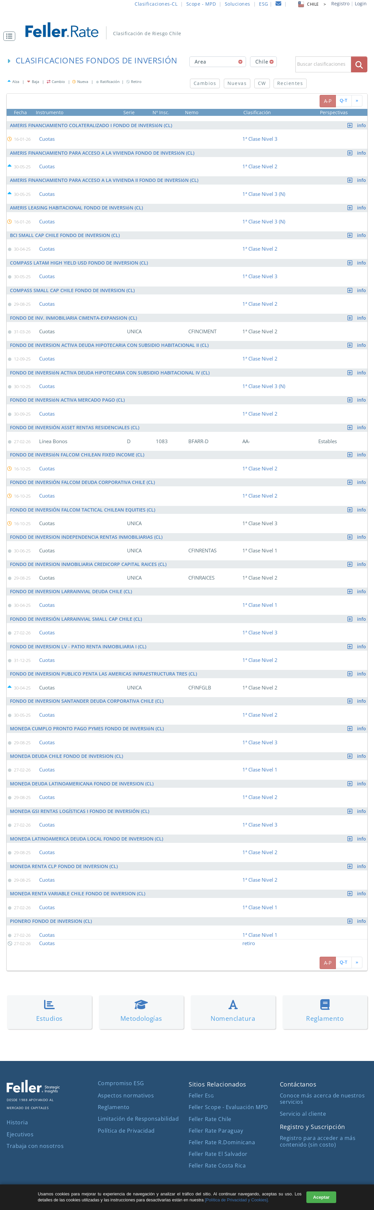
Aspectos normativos (126, 1085)
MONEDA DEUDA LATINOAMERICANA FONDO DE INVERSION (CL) (188, 776)
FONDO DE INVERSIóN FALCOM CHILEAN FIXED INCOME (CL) (188, 450)
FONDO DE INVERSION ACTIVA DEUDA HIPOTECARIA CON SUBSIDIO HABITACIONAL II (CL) (188, 342)
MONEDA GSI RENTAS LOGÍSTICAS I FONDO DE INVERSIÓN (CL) (188, 803)
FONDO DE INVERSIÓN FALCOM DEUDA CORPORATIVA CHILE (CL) (188, 478)
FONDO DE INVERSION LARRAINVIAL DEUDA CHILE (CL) (188, 586)
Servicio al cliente (303, 1103)
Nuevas (237, 83)
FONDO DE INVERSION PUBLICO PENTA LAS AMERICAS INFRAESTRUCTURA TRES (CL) (188, 667)
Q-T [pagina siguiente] (343, 100)
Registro (340, 3)
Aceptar (321, 1197)
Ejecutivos (20, 1124)
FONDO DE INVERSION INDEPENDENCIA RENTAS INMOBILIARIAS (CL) (188, 532)
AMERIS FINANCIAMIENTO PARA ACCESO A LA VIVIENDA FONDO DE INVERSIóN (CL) (188, 152)
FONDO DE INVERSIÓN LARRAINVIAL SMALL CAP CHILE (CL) (188, 613)
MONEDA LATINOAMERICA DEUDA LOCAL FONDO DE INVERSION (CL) (188, 830)
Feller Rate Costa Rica (217, 1155)
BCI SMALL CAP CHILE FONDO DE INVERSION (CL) (188, 233)
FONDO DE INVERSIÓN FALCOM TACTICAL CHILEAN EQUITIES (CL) (188, 505)
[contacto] (278, 4)
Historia (17, 1112)
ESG (263, 4)
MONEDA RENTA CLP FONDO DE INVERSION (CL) (188, 857)
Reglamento (114, 1097)
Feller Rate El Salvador (218, 1144)
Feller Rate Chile (210, 1108)
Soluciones (237, 4)
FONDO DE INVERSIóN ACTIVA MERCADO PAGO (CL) (188, 396)
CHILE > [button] (311, 4)
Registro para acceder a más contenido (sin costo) (318, 1131)
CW (262, 83)
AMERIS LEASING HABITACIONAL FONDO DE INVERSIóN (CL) (188, 206)
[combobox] (217, 61)
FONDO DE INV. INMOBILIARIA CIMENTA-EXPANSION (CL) (188, 315)
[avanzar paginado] (356, 101)
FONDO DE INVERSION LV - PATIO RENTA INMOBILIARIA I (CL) (188, 640)
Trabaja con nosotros (35, 1135)
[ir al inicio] (66, 29)
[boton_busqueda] (359, 64)
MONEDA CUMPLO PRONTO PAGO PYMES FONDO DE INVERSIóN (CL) (188, 722)
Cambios (205, 83)
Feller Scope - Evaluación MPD (228, 1097)
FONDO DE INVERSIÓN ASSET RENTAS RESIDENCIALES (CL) (188, 423)
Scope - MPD (201, 4)
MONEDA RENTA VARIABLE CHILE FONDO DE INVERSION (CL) (188, 884)
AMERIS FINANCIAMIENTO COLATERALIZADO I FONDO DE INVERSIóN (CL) (188, 125)
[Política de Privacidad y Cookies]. (237, 1199)
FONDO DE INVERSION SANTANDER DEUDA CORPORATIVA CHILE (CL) (188, 694)
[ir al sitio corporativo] (33, 1081)
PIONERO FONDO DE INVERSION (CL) (188, 912)
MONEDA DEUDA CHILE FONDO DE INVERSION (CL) (188, 749)
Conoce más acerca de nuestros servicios (322, 1088)
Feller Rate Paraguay (216, 1120)
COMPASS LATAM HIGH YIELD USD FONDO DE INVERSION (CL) (188, 261)
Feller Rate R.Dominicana (222, 1132)
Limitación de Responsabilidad (138, 1108)
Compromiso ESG (121, 1073)
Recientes (290, 83)
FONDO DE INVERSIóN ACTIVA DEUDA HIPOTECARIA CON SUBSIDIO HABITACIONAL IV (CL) (188, 369)
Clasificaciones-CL (156, 4)
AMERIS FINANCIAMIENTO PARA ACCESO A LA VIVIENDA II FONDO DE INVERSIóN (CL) (188, 179)
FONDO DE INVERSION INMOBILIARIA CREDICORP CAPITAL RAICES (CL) (188, 559)
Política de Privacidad (126, 1120)
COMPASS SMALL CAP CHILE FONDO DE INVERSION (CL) (188, 288)
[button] (11, 36)
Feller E (201, 1085)
